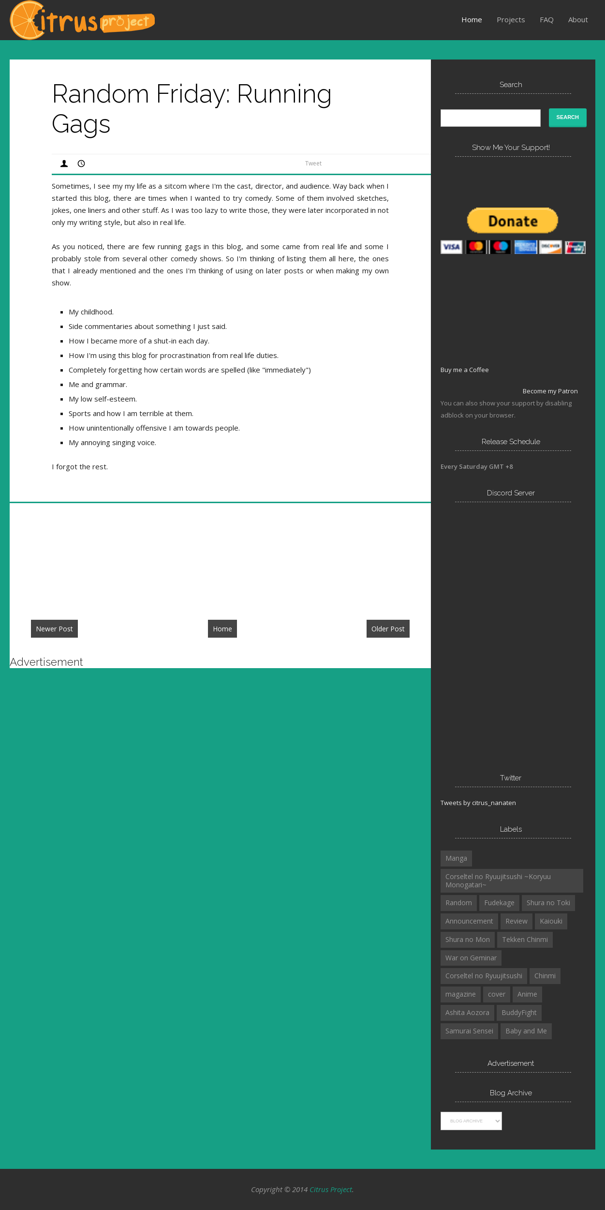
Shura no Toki (548, 902)
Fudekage (499, 902)
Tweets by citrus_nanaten (478, 802)
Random (458, 902)
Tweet (313, 163)
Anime (527, 994)
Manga (456, 858)
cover (496, 994)
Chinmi (545, 975)
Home (471, 19)
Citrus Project (331, 1189)
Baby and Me (526, 1030)
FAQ (547, 19)
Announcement (469, 921)
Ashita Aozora (467, 1012)
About (578, 19)
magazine (460, 994)
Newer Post (54, 628)
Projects (511, 19)
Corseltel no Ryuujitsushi (483, 975)
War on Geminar (471, 957)
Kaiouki (551, 921)
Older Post (388, 628)
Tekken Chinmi (525, 939)
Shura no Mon (467, 939)
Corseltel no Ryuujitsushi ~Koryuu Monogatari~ (498, 880)
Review (516, 921)
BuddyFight (519, 1012)
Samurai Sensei (469, 1030)
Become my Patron (550, 391)
